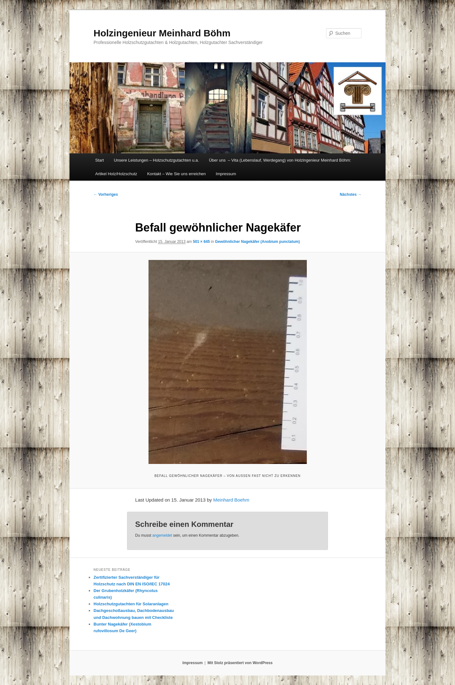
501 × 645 (201, 241)
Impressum (226, 173)
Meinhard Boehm (231, 500)
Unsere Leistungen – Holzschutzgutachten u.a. (156, 160)
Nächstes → (350, 194)
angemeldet (162, 535)
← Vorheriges (106, 194)
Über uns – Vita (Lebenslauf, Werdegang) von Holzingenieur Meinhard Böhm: (280, 160)
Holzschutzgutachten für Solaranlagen (131, 604)
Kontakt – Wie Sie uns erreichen (176, 173)
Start (99, 160)
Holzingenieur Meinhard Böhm (162, 33)
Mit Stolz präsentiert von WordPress (240, 663)
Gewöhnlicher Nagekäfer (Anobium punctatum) (257, 241)
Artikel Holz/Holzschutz (116, 173)
